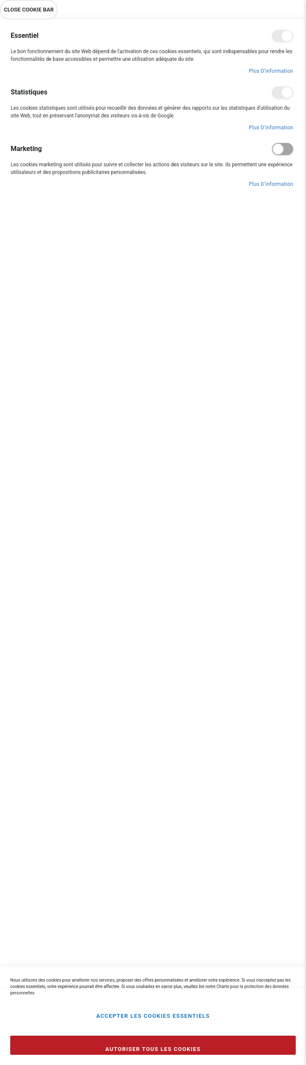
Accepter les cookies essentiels (153, 1016)
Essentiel (282, 36)
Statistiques (282, 92)
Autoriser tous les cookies (153, 1049)
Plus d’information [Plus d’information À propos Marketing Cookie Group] (271, 184)
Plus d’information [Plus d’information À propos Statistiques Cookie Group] (271, 128)
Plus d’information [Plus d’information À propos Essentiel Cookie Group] (271, 71)
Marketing (282, 149)
